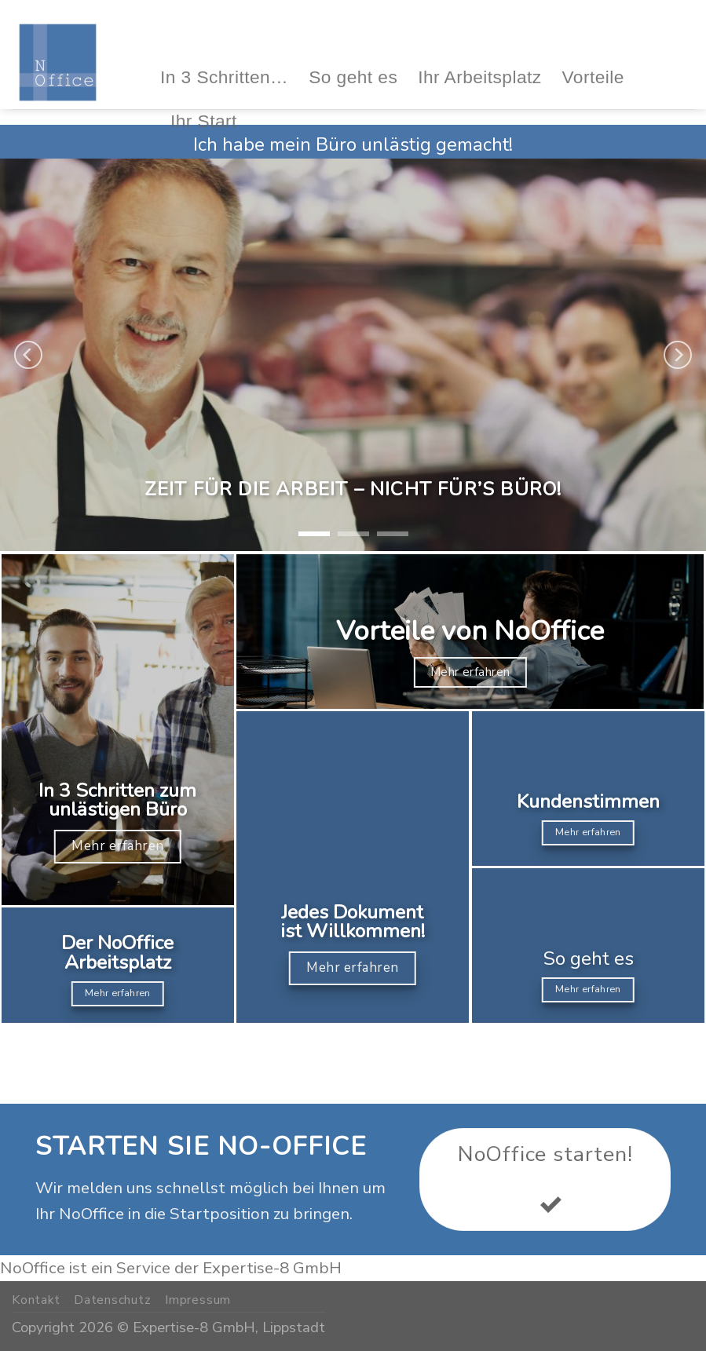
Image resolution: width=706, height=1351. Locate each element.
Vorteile (593, 77)
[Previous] (28, 355)
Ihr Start (203, 121)
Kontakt (36, 1300)
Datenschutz (113, 1300)
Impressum (198, 1300)
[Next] (678, 355)
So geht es (353, 77)
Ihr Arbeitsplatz (479, 77)
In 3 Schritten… (224, 77)
